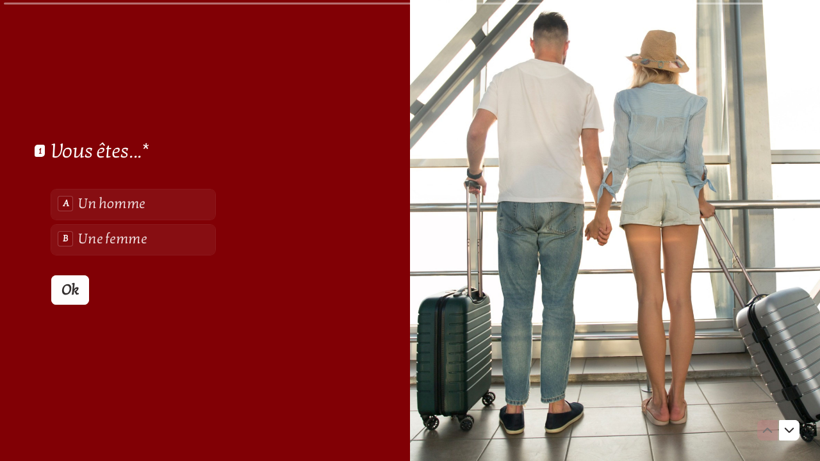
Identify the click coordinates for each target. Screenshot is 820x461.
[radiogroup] (133, 221)
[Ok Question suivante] (70, 289)
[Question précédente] (767, 430)
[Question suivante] (789, 430)
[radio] (133, 204)
